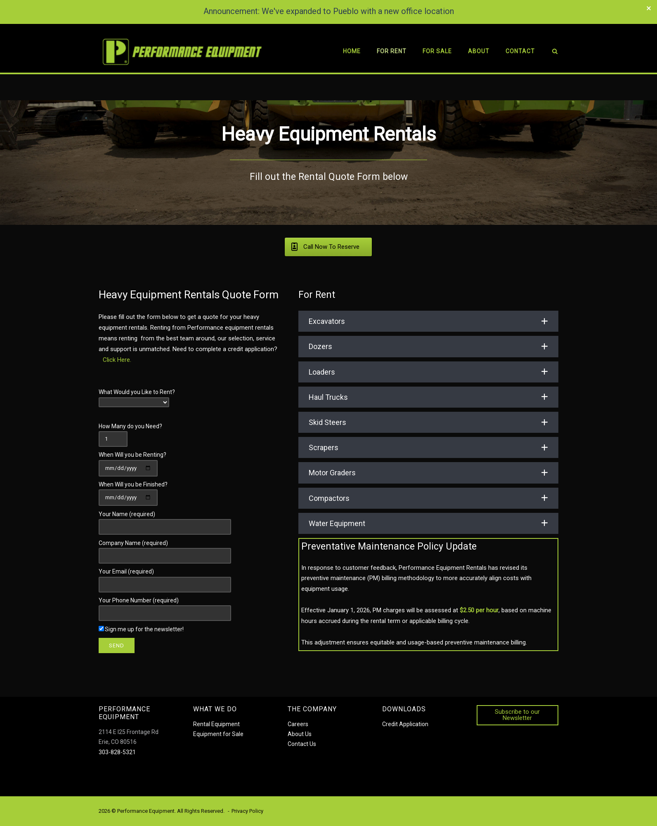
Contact (519, 51)
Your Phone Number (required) (165, 606)
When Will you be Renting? (132, 461)
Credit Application (405, 723)
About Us (300, 734)
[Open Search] (554, 53)
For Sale (436, 51)
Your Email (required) (165, 577)
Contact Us (302, 744)
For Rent (391, 51)
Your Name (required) (165, 519)
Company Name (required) (165, 548)
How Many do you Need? (130, 431)
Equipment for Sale (218, 734)
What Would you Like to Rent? (137, 397)
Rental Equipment (216, 723)
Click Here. (117, 359)
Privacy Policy (247, 810)
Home (351, 51)
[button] (428, 321)
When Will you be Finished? (133, 490)
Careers (298, 723)
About (478, 51)
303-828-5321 (117, 751)
